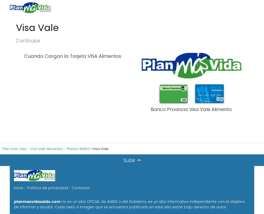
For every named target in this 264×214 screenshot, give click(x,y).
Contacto (81, 188)
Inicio (18, 188)
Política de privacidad (47, 188)
